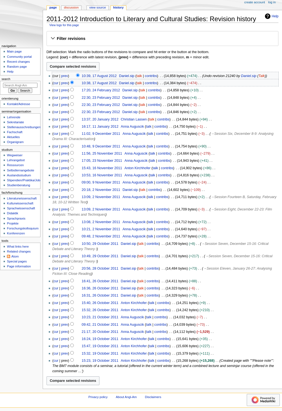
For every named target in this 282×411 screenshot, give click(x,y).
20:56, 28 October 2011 (100, 268)
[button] (162, 39)
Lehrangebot (16, 160)
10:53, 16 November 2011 (102, 175)
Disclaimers (153, 397)
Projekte (12, 223)
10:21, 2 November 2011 (101, 229)
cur (55, 83)
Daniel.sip (248, 76)
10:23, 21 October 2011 (100, 317)
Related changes (19, 251)
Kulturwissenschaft (20, 203)
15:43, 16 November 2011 (102, 168)
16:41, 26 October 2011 (100, 281)
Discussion (71, 7)
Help (271, 16)
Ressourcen (15, 165)
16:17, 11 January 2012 (100, 126)
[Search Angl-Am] (20, 85)
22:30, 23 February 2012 (101, 98)
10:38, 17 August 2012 (99, 83)
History (118, 7)
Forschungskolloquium (23, 228)
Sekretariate (15, 122)
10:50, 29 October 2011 (100, 244)
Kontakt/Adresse (18, 104)
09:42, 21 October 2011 (100, 325)
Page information (19, 266)
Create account (254, 2)
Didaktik (12, 213)
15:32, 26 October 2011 (100, 310)
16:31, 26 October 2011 (100, 295)
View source (97, 7)
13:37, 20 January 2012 (100, 119)
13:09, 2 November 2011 (101, 197)
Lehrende (13, 117)
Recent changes (18, 61)
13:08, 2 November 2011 (101, 222)
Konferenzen (16, 233)
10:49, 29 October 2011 (100, 256)
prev (64, 76)
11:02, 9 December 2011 (101, 134)
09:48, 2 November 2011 (101, 236)
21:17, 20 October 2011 (100, 332)
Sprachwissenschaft (21, 208)
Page (53, 7)
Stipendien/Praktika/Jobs (24, 180)
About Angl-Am (126, 397)
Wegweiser (14, 155)
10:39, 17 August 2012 (99, 76)
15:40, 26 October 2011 (100, 303)
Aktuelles (13, 137)
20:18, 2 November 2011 (101, 190)
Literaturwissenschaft (22, 198)
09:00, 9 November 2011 (101, 182)
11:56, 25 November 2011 (102, 153)
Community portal (19, 56)
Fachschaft (14, 132)
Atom (15, 256)
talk (139, 76)
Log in (272, 2)
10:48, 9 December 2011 (101, 146)
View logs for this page (64, 25)
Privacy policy (98, 397)
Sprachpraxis (16, 218)
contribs (151, 76)
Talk (262, 76)
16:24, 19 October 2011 (100, 339)
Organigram (15, 142)
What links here (18, 246)
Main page (14, 51)
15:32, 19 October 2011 (100, 353)
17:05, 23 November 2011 (102, 161)
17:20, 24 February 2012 (101, 90)
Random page (17, 66)
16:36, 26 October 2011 (100, 288)
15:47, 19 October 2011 (100, 346)
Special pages (17, 261)
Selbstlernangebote (20, 170)
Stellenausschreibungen (23, 127)
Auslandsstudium (19, 175)
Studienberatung (18, 185)
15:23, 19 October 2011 (100, 361)
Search (6, 79)
